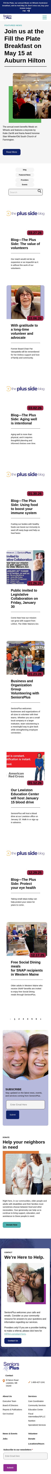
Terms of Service (41, 1469)
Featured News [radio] (24, 175)
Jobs (5, 1424)
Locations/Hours (36, 1429)
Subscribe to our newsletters (18, 1435)
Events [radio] (24, 185)
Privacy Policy (8, 1469)
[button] (19, 1004)
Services (32, 1381)
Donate (31, 1424)
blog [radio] (24, 170)
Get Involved (8, 1399)
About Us (7, 1381)
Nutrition (31, 1406)
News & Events (10, 1419)
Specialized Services (37, 1410)
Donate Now (11, 1210)
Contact (9, 1360)
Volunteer (33, 1419)
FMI (25, 11)
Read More (11, 152)
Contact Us (13, 1326)
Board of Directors (10, 1391)
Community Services (37, 1391)
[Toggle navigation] (44, 17)
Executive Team (9, 1386)
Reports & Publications (12, 1395)
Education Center (35, 1395)
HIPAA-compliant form (15, 1319)
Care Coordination (36, 1386)
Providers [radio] (24, 180)
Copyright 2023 (24, 1469)
